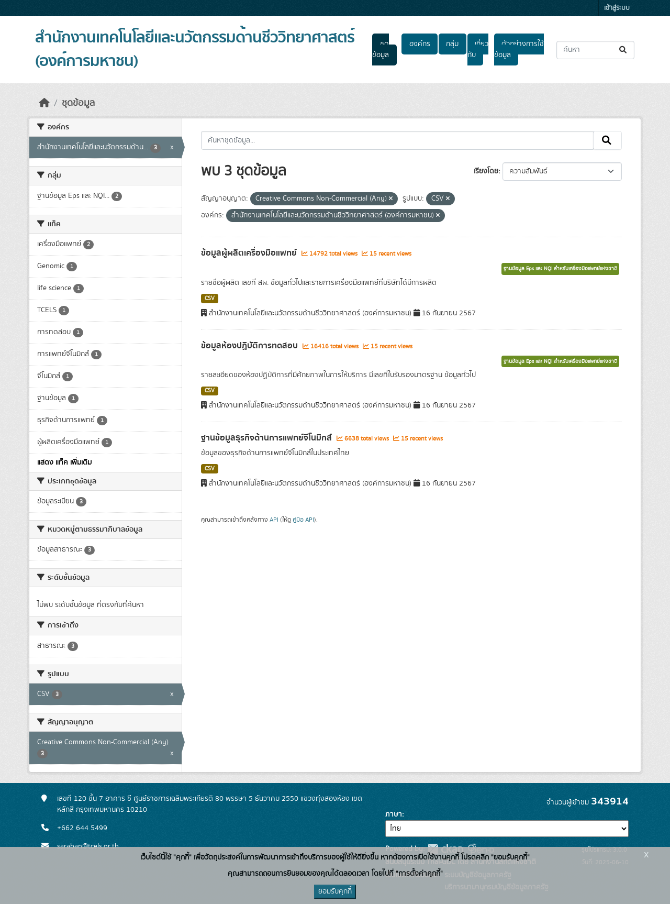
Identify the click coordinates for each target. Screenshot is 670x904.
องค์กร (419, 44)
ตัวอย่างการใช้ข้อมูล (519, 49)
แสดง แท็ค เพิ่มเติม (64, 462)
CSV (210, 298)
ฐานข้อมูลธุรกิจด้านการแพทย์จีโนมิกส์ (267, 438)
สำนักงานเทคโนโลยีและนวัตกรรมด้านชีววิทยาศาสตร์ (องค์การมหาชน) (194, 49)
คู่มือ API (303, 519)
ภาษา (393, 814)
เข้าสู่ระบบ (617, 8)
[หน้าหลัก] (44, 103)
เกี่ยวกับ (477, 49)
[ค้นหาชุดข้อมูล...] (595, 50)
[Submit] (623, 50)
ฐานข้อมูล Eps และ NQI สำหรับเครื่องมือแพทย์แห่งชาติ (560, 268)
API (274, 519)
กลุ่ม (452, 44)
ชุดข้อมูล (380, 49)
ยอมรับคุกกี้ (335, 891)
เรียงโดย (486, 171)
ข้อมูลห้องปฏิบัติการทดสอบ (250, 345)
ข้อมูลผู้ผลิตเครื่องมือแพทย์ (250, 253)
